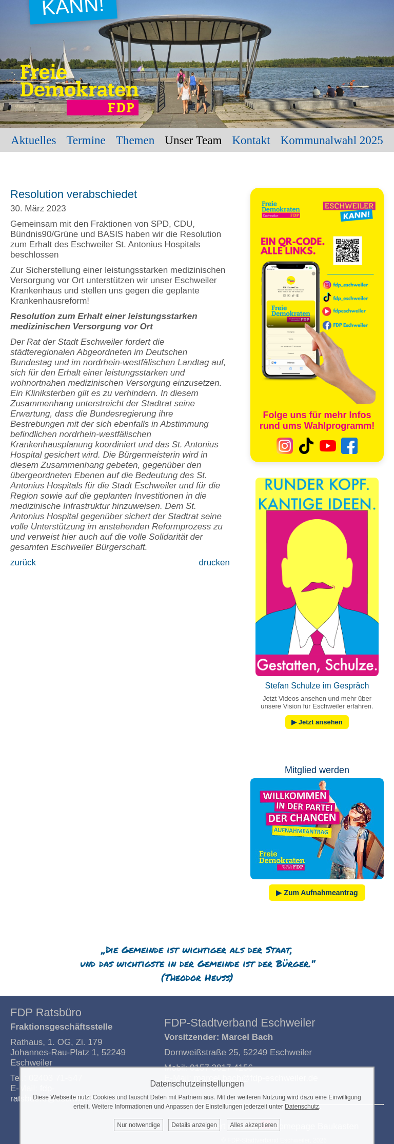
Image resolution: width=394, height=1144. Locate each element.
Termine (85, 140)
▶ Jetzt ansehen (317, 722)
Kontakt (251, 140)
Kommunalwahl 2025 (332, 140)
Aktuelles (33, 140)
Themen (135, 140)
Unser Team (193, 140)
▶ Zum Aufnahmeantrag (317, 893)
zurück (23, 562)
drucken (214, 562)
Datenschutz (302, 1106)
